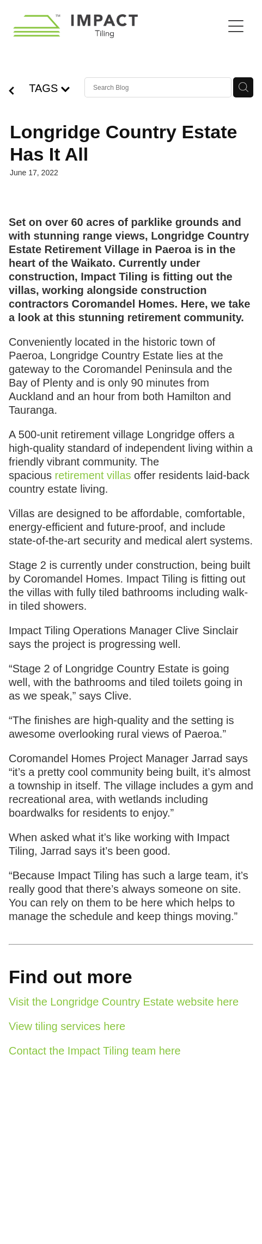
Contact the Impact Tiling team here (95, 1051)
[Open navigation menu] (236, 26)
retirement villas (93, 475)
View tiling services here (67, 1026)
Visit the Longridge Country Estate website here (124, 1002)
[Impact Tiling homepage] (118, 26)
